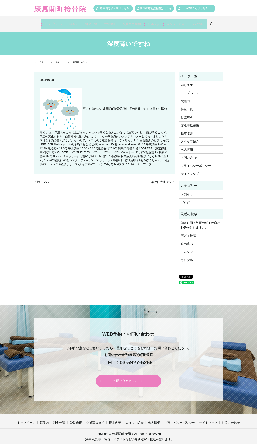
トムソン (187, 247)
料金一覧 (90, 22)
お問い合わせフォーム (128, 377)
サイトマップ (190, 169)
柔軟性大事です (161, 178)
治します (187, 81)
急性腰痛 (187, 256)
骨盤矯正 (110, 22)
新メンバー (44, 178)
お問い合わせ (190, 153)
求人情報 (199, 22)
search (213, 22)
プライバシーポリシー (196, 161)
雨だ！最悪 (188, 231)
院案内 (72, 22)
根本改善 (155, 22)
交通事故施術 (133, 22)
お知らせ (60, 58)
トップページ (51, 22)
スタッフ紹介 (177, 22)
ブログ (185, 198)
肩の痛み (187, 239)
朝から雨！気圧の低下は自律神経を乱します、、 (200, 221)
